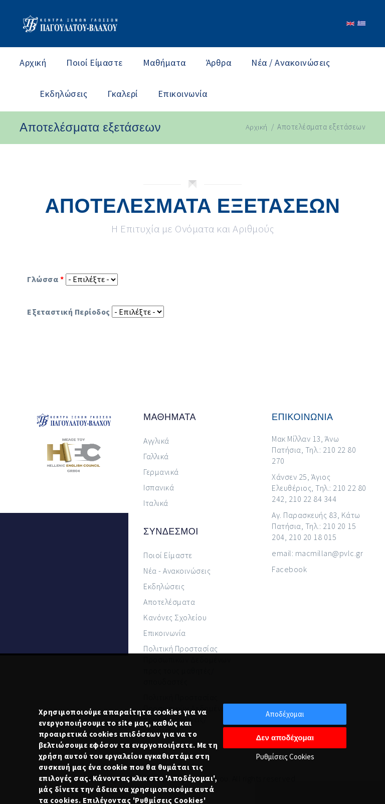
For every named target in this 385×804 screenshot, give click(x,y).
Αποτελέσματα (169, 602)
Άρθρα (219, 62)
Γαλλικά (156, 456)
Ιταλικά (155, 503)
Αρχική (33, 62)
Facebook (289, 569)
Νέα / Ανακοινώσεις (290, 62)
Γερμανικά (161, 472)
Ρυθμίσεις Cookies (285, 756)
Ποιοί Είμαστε (94, 62)
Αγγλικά (156, 441)
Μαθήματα (164, 62)
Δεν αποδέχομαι (285, 737)
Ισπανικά (158, 487)
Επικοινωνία (183, 93)
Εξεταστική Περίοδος (68, 312)
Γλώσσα (45, 279)
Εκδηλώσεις (63, 93)
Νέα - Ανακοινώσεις (177, 571)
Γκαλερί (122, 93)
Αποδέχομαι (285, 714)
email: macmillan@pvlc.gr (317, 553)
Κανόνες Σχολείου (175, 617)
